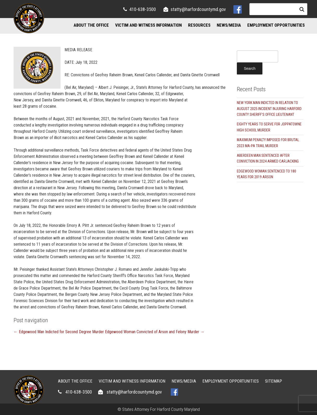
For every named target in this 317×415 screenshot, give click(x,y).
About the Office (91, 25)
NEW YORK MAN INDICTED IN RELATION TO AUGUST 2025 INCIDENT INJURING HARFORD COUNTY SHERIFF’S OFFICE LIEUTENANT (269, 109)
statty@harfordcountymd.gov (198, 9)
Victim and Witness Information (148, 25)
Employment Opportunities (276, 25)
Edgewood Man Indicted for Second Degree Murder (59, 331)
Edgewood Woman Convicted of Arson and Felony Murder (154, 331)
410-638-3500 (142, 9)
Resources (199, 25)
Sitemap (273, 381)
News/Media (229, 25)
